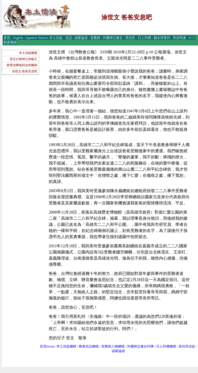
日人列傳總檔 (166, 346)
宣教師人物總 (111, 346)
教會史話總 (87, 346)
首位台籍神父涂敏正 (23, 59)
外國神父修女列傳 (140, 346)
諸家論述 (118, 351)
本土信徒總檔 (28, 53)
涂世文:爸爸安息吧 (24, 71)
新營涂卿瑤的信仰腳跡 (22, 65)
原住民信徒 (187, 346)
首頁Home (47, 346)
